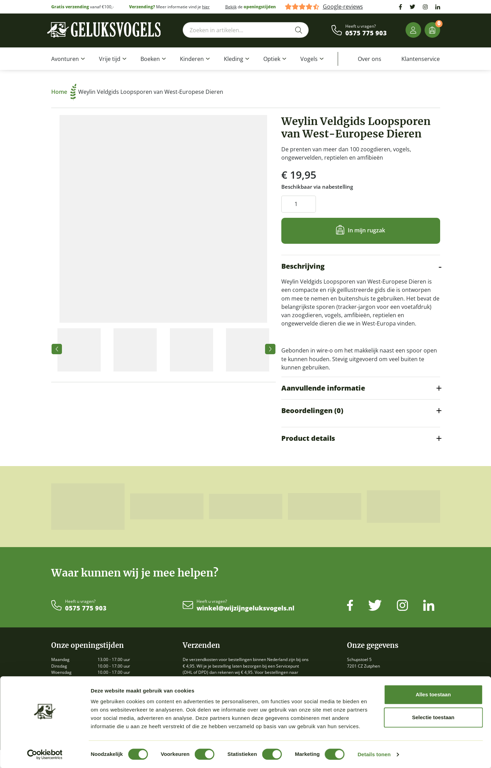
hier (206, 7)
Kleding (233, 59)
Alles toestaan (433, 694)
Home (63, 92)
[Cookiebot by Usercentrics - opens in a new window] (45, 754)
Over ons (369, 59)
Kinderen (192, 59)
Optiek (271, 59)
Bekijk (231, 7)
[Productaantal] (298, 204)
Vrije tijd (109, 59)
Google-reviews (343, 6)
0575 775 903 (366, 33)
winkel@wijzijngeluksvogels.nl (245, 608)
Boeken (150, 59)
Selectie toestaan (433, 717)
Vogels (309, 59)
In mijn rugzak (366, 230)
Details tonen (373, 754)
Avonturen (65, 59)
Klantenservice (420, 59)
